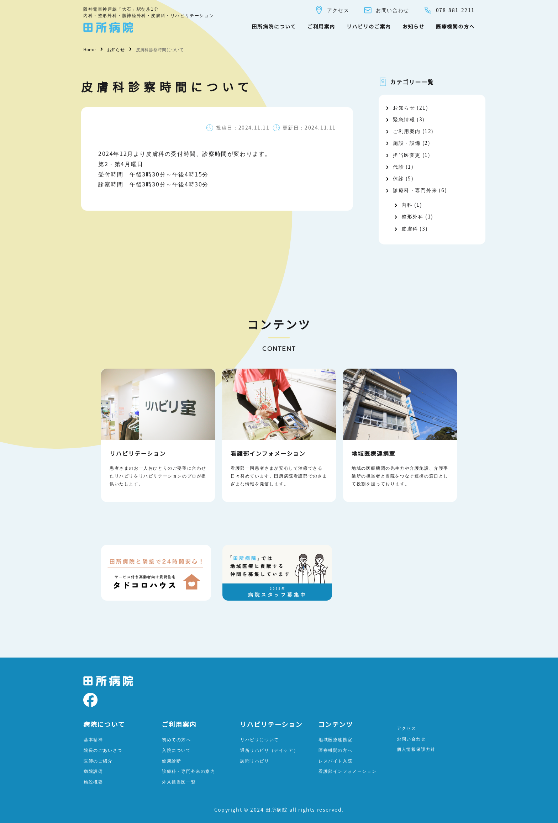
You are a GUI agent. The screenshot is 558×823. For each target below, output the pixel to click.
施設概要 (93, 782)
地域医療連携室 (335, 739)
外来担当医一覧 (179, 782)
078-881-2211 (449, 10)
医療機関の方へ (455, 26)
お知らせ (413, 26)
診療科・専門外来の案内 (188, 771)
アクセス (332, 10)
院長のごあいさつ (103, 750)
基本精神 (93, 739)
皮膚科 (409, 228)
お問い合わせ (386, 10)
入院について (176, 750)
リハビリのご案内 (369, 26)
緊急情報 (404, 119)
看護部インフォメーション (348, 771)
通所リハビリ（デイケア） (269, 750)
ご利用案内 (321, 26)
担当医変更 (407, 154)
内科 (406, 204)
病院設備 (93, 771)
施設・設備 (407, 142)
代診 (398, 166)
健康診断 (171, 761)
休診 (398, 178)
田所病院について (274, 26)
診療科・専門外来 (415, 190)
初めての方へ (176, 739)
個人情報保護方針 (416, 749)
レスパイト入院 (335, 761)
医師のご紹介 (98, 761)
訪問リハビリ (254, 761)
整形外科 (412, 216)
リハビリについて (259, 739)
